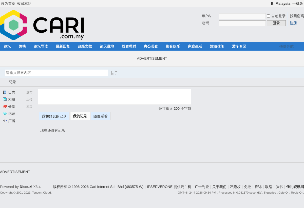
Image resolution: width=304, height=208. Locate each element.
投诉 (258, 187)
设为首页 (8, 4)
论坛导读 (41, 46)
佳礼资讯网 (2, 82)
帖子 (114, 73)
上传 (29, 99)
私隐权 (235, 187)
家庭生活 (195, 46)
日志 (9, 92)
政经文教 (85, 46)
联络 (268, 187)
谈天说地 (107, 46)
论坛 (7, 46)
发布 (29, 92)
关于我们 (219, 187)
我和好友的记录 (54, 116)
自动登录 (276, 16)
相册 (9, 99)
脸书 (279, 187)
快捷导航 (286, 47)
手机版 (297, 4)
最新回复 (63, 46)
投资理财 (129, 46)
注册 (293, 23)
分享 (9, 107)
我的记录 (80, 116)
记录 (12, 82)
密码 (205, 23)
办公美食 (151, 46)
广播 (9, 121)
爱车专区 (239, 46)
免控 (247, 187)
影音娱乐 (173, 46)
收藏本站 (24, 4)
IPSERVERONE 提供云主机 (169, 187)
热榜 (22, 46)
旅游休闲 (217, 46)
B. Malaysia (280, 4)
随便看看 (100, 116)
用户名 (206, 16)
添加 (29, 106)
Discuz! (26, 187)
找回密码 (297, 16)
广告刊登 (202, 187)
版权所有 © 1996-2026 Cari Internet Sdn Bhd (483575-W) (98, 187)
